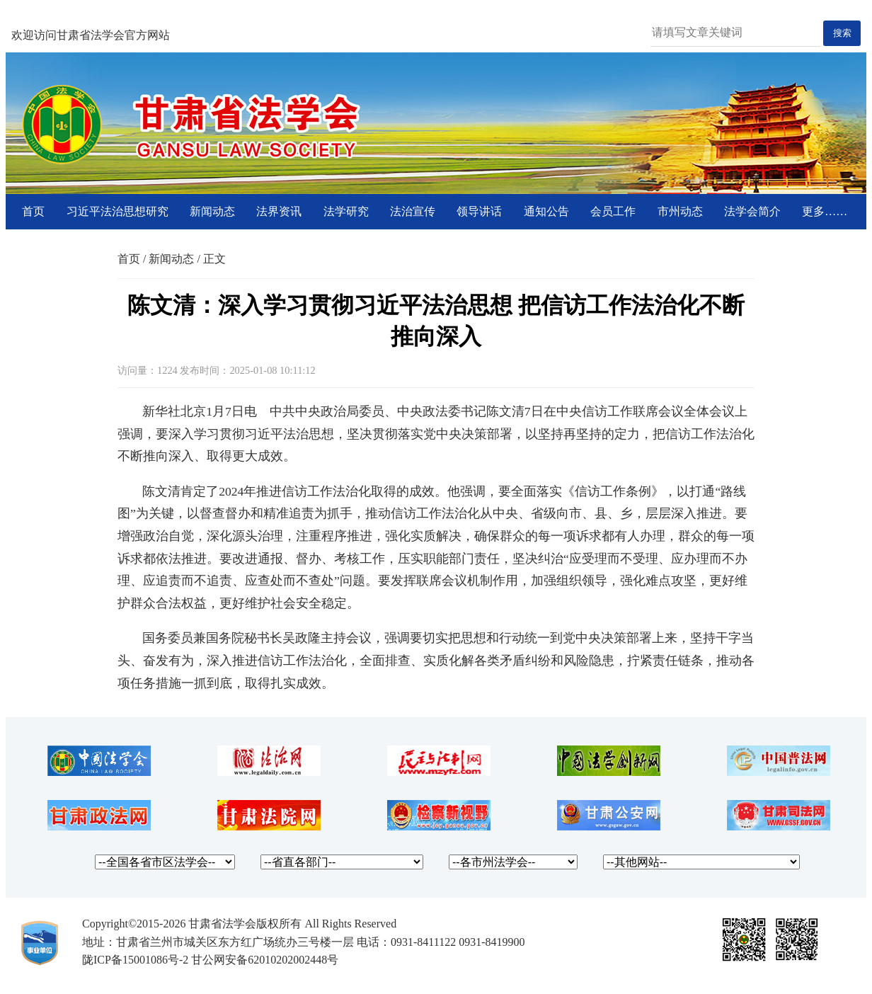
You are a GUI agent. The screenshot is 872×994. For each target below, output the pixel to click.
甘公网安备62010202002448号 (264, 960)
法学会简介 (752, 211)
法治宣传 (412, 211)
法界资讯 (279, 211)
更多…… (824, 211)
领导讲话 (479, 211)
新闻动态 (212, 211)
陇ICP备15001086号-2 (135, 960)
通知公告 (546, 211)
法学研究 (346, 211)
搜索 (842, 33)
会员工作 (613, 211)
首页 (33, 211)
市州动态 (680, 211)
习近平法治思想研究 (117, 211)
